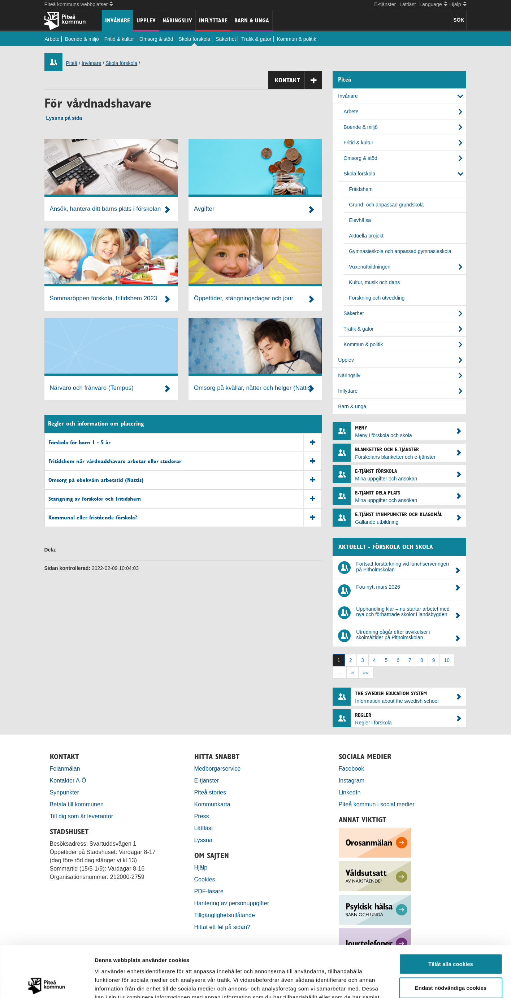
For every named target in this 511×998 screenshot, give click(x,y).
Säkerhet (226, 39)
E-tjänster (385, 4)
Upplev (146, 20)
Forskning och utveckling (376, 298)
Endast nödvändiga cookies (450, 936)
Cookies (204, 879)
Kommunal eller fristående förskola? (185, 518)
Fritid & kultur (119, 39)
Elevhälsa (360, 220)
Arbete (52, 39)
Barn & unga (251, 20)
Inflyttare (213, 20)
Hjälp (201, 867)
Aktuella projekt (366, 236)
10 (447, 660)
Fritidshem (360, 189)
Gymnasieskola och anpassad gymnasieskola (400, 251)
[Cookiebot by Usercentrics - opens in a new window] (46, 984)
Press (201, 816)
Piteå (72, 63)
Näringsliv (177, 20)
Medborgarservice (217, 768)
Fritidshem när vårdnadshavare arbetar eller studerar (185, 461)
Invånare (117, 20)
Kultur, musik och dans (374, 282)
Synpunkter (64, 792)
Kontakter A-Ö (68, 780)
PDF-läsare (209, 891)
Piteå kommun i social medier (377, 804)
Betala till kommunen (77, 804)
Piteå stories (210, 792)
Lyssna (203, 840)
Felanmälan (65, 768)
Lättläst (407, 4)
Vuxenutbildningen (369, 267)
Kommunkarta (212, 804)
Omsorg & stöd (156, 39)
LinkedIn (350, 792)
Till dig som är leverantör (82, 816)
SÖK (458, 20)
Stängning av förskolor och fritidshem (185, 499)
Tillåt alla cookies (450, 913)
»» (366, 672)
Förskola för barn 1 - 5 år (185, 443)
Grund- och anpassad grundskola (386, 205)
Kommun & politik (296, 39)
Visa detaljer (392, 984)
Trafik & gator (256, 39)
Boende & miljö (82, 39)
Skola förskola (194, 39)
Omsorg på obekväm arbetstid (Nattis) (185, 480)
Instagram (352, 780)
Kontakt (298, 80)
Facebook (351, 768)
